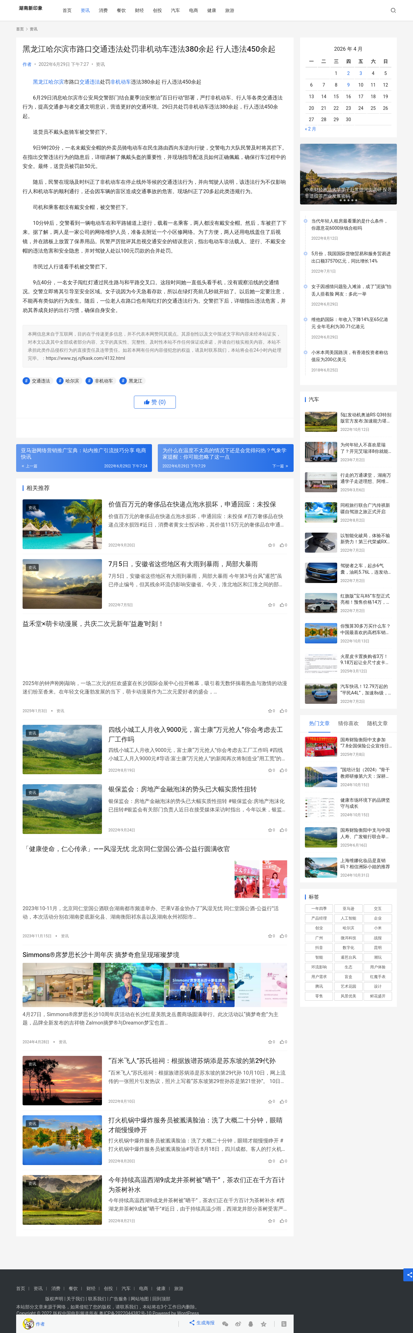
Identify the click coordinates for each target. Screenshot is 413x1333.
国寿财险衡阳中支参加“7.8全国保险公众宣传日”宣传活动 (365, 746)
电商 (201, 10)
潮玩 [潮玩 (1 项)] (378, 957)
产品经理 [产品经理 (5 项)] (319, 918)
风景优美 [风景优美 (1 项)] (348, 996)
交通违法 (89, 82)
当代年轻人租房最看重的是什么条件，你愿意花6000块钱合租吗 (349, 224)
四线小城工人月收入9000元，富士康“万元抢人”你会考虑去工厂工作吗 (195, 741)
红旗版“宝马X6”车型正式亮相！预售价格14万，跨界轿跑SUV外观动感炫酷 (365, 602)
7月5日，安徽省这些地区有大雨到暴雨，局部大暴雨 (183, 569)
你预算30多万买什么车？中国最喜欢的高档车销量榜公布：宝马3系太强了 (365, 632)
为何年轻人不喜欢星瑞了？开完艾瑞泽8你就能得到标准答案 (364, 451)
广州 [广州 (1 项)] (319, 938)
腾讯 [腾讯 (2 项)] (319, 986)
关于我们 (75, 1298)
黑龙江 (40, 82)
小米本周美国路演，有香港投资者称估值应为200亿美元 (349, 356)
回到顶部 (161, 1298)
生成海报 (203, 1324)
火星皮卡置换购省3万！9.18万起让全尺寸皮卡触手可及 (365, 663)
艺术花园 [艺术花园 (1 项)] (348, 986)
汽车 (182, 10)
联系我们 (97, 1298)
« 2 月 (310, 128)
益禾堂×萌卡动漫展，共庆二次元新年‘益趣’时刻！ (93, 632)
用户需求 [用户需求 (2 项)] (319, 976)
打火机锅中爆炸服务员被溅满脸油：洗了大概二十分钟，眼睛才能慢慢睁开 (195, 1140)
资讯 (92, 10)
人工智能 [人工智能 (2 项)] (348, 918)
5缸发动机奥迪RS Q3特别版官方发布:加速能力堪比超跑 (365, 421)
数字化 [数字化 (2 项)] (348, 947)
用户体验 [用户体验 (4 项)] (378, 967)
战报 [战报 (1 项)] (378, 938)
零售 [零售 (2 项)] (319, 996)
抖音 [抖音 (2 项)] (319, 947)
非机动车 (120, 82)
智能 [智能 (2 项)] (319, 957)
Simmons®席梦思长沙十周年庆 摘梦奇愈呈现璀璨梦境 (101, 968)
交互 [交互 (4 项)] (378, 908)
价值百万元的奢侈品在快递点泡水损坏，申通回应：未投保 (192, 506)
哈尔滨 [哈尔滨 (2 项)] (348, 928)
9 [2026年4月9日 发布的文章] (348, 85)
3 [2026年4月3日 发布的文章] (360, 73)
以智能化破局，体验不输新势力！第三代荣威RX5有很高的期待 (365, 542)
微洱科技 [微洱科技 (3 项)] (348, 938)
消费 (110, 10)
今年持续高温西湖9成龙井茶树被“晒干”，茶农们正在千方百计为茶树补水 (196, 1203)
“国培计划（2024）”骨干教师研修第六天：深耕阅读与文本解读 (365, 776)
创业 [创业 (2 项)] (319, 928)
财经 (146, 10)
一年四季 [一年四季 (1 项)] (319, 908)
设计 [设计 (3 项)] (378, 986)
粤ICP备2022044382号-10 (125, 1313)
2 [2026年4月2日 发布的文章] (348, 73)
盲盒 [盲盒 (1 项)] (348, 976)
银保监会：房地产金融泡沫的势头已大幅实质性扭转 (182, 800)
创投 (164, 10)
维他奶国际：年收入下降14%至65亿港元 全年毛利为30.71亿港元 (349, 323)
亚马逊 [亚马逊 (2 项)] (348, 908)
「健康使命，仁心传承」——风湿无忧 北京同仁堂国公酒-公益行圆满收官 (126, 863)
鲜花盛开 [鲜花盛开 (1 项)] (378, 996)
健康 (219, 10)
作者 (27, 64)
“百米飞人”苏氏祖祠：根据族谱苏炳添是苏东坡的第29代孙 (192, 1073)
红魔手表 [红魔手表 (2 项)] (378, 976)
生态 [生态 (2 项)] (348, 967)
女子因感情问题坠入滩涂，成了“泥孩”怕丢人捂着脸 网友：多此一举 (351, 290)
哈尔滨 (56, 82)
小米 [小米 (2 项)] (378, 928)
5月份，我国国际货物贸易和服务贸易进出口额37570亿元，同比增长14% (351, 257)
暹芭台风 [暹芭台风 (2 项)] (348, 957)
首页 (74, 10)
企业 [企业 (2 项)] (378, 918)
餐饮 (128, 10)
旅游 (237, 10)
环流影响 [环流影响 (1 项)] (319, 967)
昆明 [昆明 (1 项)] (378, 947)
